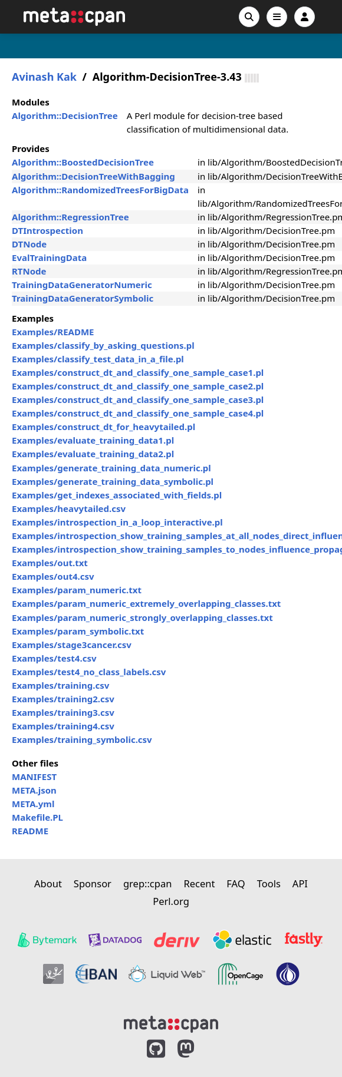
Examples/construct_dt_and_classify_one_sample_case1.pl (138, 372)
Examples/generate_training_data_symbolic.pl (112, 481)
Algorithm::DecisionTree (65, 115)
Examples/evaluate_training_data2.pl (93, 454)
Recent (199, 883)
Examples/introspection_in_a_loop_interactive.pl (117, 522)
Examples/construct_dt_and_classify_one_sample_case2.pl (138, 386)
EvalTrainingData (49, 257)
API (300, 883)
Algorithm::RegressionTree (70, 217)
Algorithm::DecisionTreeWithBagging (93, 176)
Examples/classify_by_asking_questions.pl (103, 345)
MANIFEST (34, 776)
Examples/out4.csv (53, 576)
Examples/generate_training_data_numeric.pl (111, 468)
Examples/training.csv (60, 685)
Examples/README (53, 332)
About (48, 883)
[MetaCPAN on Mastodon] (197, 1049)
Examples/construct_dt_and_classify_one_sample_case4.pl (138, 413)
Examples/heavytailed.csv (69, 508)
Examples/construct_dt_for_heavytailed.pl (103, 426)
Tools (269, 883)
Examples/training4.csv (63, 726)
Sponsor (92, 883)
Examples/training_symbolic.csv (82, 739)
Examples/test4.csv (54, 658)
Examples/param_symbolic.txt (78, 631)
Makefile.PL (37, 817)
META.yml (33, 804)
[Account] (304, 16)
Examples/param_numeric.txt (77, 590)
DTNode (29, 244)
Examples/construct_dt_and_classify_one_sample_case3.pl (138, 399)
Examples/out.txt (50, 563)
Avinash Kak (44, 77)
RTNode (29, 271)
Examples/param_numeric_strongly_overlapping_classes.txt (142, 617)
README (30, 831)
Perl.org (171, 901)
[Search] (249, 16)
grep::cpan (147, 883)
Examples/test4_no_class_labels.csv (89, 672)
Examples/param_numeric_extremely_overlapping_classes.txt (146, 603)
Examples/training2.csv (63, 699)
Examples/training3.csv (63, 712)
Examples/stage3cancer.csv (71, 644)
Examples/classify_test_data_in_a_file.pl (98, 359)
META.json (34, 790)
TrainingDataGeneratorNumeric (82, 284)
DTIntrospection (47, 230)
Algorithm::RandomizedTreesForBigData (100, 190)
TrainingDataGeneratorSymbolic (82, 298)
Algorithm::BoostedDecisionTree (83, 162)
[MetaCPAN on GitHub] (156, 1049)
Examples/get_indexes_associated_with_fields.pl (117, 495)
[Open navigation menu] (277, 16)
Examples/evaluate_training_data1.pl (93, 440)
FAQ (235, 883)
